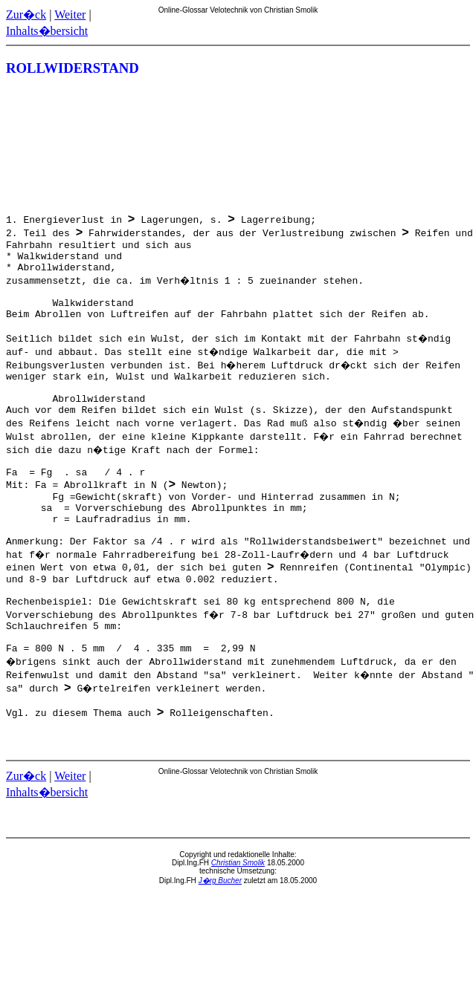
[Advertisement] (403, 145)
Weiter (70, 14)
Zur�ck (26, 14)
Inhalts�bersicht (47, 31)
